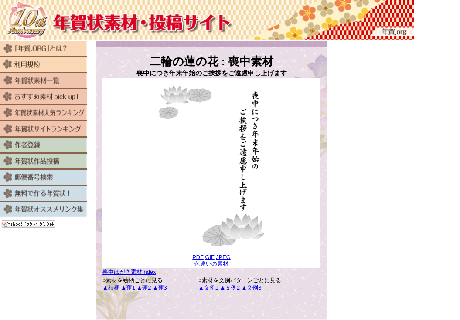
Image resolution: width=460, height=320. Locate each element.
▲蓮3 (160, 287)
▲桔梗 (110, 287)
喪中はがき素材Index (129, 272)
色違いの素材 (211, 263)
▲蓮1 (128, 287)
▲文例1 (208, 287)
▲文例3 (252, 287)
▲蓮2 (144, 287)
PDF (198, 257)
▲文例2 (230, 287)
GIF (209, 257)
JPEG (223, 257)
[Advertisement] (211, 306)
